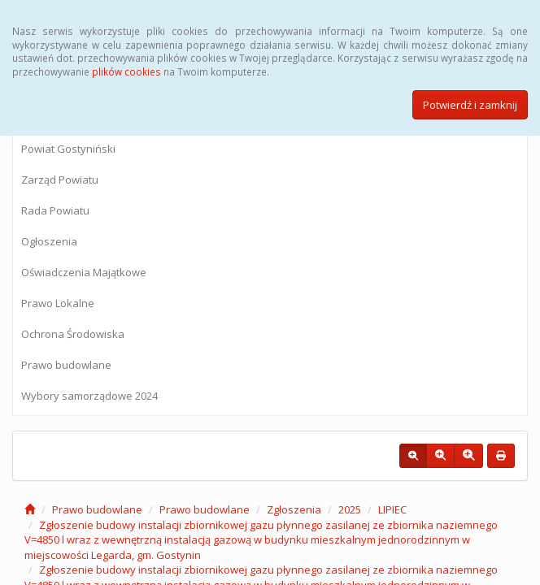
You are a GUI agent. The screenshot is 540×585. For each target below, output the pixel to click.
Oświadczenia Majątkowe (83, 272)
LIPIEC (392, 509)
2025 (349, 509)
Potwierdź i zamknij (470, 105)
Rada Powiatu (55, 210)
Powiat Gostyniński (68, 148)
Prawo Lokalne (57, 303)
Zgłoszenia (294, 509)
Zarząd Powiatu (59, 179)
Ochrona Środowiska (72, 334)
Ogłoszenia (49, 241)
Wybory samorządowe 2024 (89, 395)
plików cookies (126, 71)
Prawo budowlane (66, 365)
